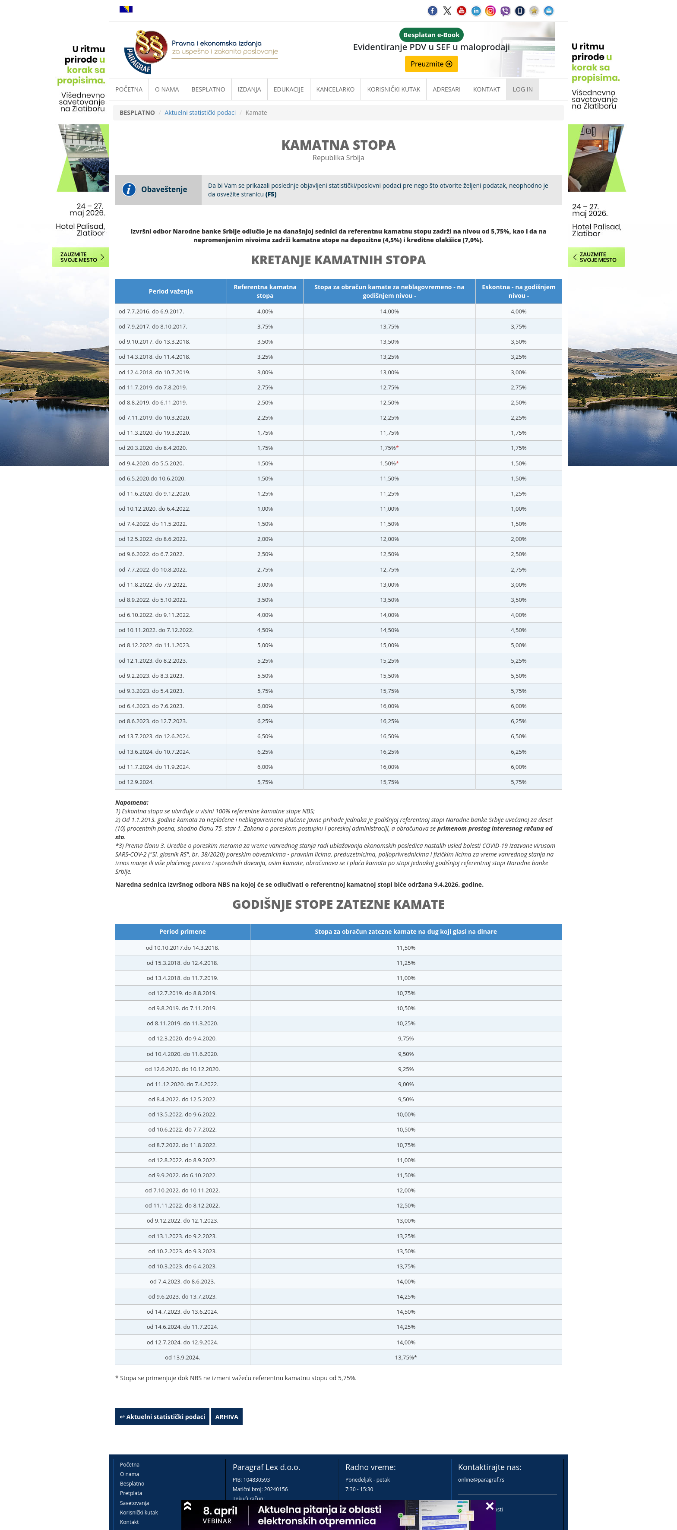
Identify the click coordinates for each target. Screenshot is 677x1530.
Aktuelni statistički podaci (200, 112)
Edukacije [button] (289, 89)
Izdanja (249, 89)
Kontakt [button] (486, 89)
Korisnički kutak (139, 1512)
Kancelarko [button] (335, 89)
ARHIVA (226, 1417)
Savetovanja (134, 1503)
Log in (523, 89)
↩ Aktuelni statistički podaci (162, 1417)
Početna (128, 89)
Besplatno (208, 89)
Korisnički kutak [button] (393, 89)
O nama (167, 89)
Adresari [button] (447, 89)
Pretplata (131, 1493)
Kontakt (129, 1522)
